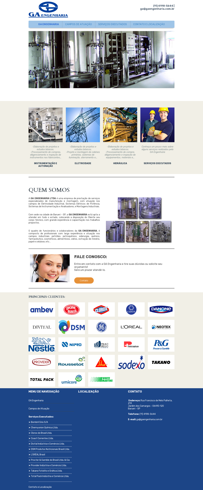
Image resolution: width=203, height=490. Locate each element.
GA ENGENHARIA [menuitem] (48, 24)
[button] (84, 280)
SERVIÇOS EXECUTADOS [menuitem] (112, 24)
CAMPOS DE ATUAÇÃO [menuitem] (78, 24)
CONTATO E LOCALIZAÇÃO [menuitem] (149, 24)
